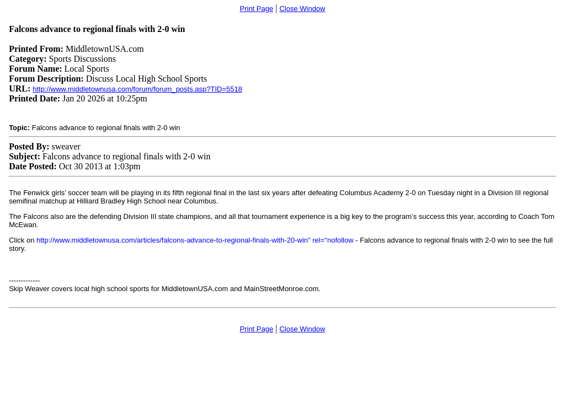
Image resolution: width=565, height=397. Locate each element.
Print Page (257, 8)
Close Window (302, 8)
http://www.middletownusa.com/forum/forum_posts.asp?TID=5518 (137, 89)
